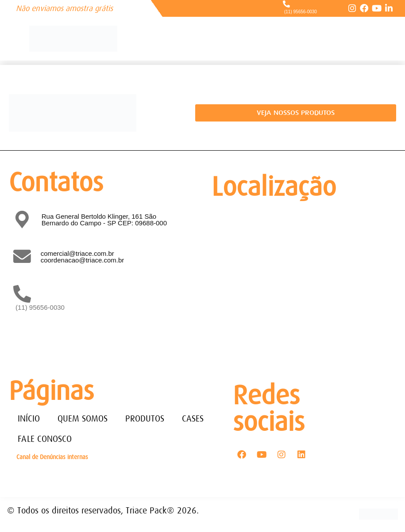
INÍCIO (29, 419)
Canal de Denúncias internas (52, 456)
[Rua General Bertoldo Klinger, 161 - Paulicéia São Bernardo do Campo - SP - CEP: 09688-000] (302, 281)
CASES (193, 419)
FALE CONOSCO (45, 439)
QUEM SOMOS (83, 419)
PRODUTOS (144, 419)
